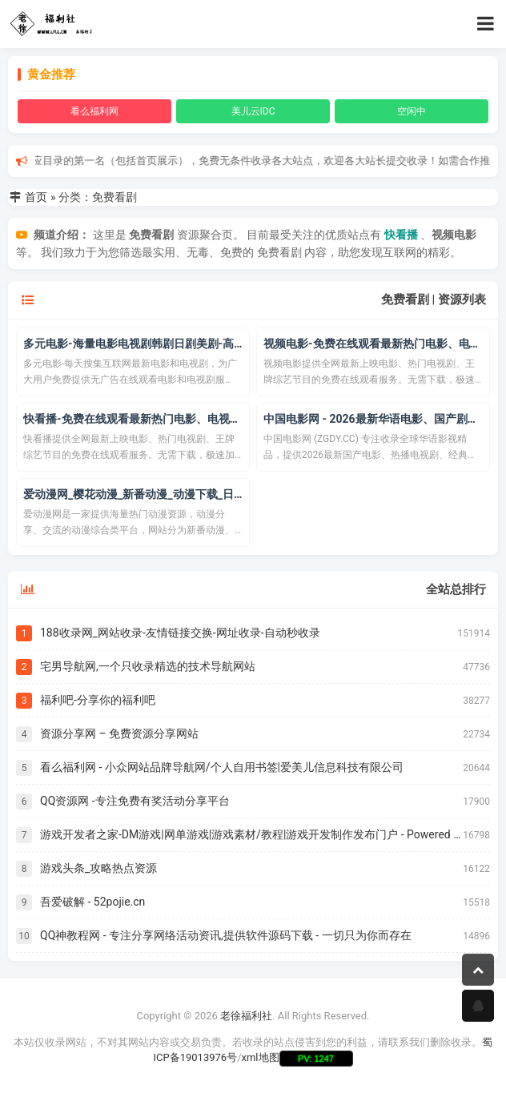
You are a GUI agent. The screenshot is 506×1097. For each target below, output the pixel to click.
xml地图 (260, 1057)
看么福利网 (94, 111)
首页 (36, 197)
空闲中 (411, 111)
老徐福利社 (246, 1016)
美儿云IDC (253, 111)
